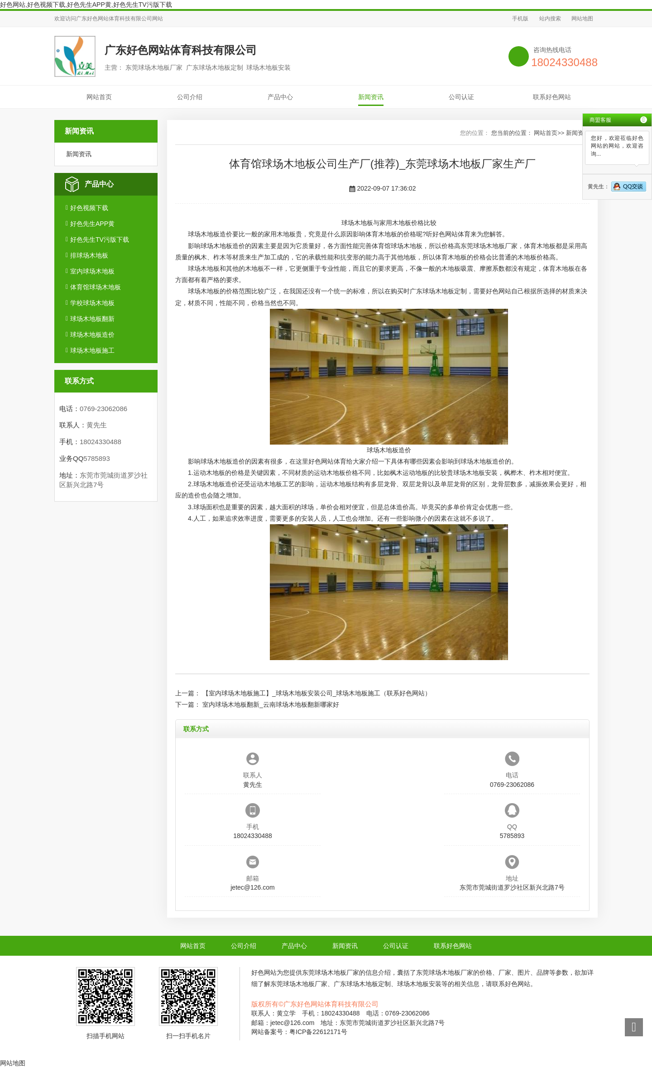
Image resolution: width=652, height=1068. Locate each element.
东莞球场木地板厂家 (489, 245)
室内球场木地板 (92, 271)
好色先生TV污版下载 (99, 239)
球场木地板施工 (92, 350)
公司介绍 (189, 97)
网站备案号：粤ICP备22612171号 (299, 1031)
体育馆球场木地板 (95, 287)
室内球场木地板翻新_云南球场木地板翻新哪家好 (270, 704)
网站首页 (99, 97)
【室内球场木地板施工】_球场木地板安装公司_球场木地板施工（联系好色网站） (316, 693)
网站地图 (582, 18)
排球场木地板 (89, 255)
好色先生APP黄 (92, 223)
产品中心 (280, 97)
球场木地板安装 (475, 472)
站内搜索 (550, 18)
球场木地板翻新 (92, 318)
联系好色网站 (552, 97)
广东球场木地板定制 (438, 291)
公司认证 (461, 97)
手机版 (520, 18)
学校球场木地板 (92, 303)
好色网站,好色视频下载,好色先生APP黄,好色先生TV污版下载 (86, 4)
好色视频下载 (89, 207)
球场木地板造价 (92, 334)
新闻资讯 (371, 97)
